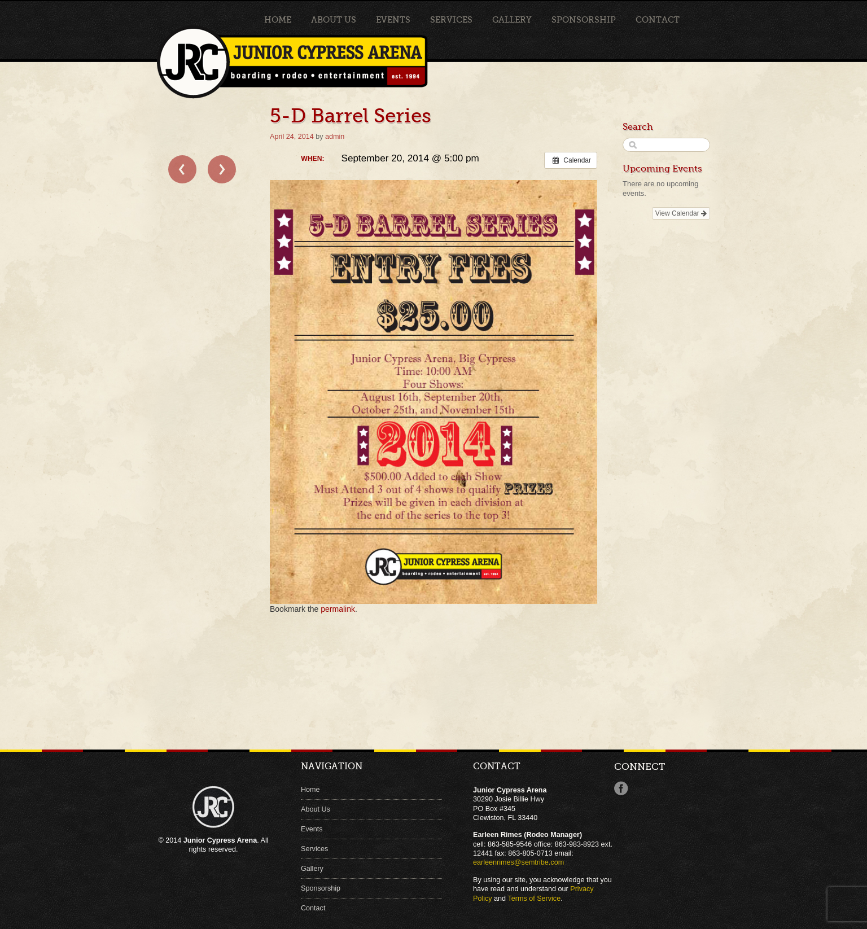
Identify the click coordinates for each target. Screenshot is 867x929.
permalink (338, 609)
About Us (333, 20)
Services (451, 20)
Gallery (512, 20)
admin (334, 137)
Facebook (621, 788)
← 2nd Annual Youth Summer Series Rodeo (182, 169)
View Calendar (681, 213)
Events (393, 20)
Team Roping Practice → (222, 169)
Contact (658, 20)
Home (277, 20)
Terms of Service (534, 898)
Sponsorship (583, 20)
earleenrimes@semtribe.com (518, 862)
